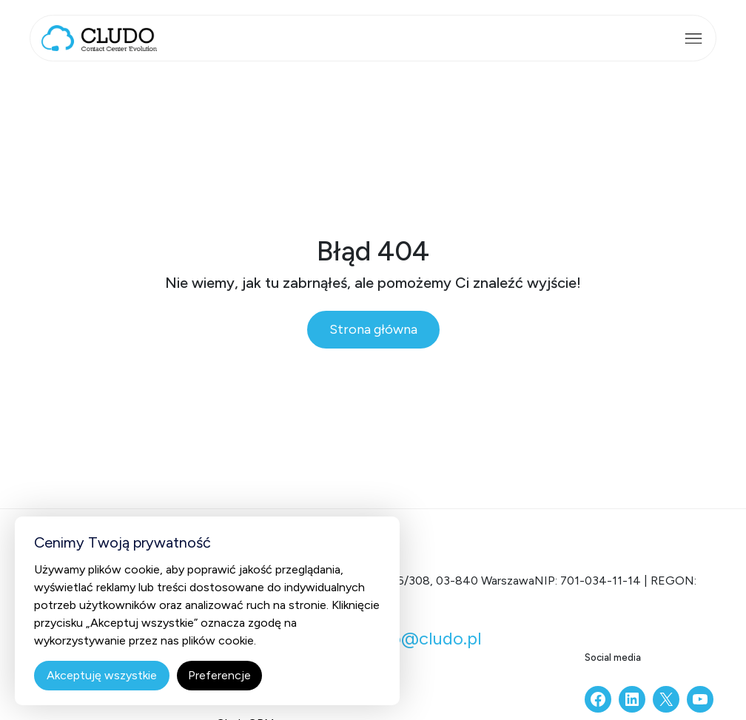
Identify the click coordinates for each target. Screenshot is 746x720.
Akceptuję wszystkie (102, 675)
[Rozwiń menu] (693, 38)
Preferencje (219, 675)
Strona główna (373, 329)
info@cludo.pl (425, 638)
